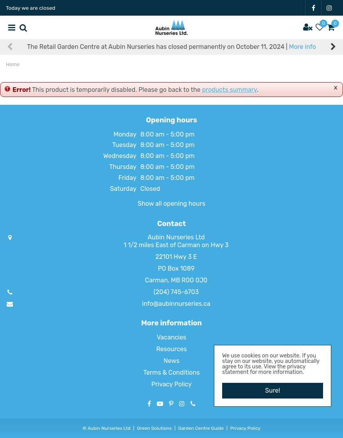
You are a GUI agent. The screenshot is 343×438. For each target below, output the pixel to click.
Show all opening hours (171, 203)
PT (171, 403)
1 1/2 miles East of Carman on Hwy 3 (176, 245)
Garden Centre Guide (201, 428)
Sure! (272, 390)
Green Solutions (154, 428)
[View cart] (331, 27)
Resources (171, 349)
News (171, 360)
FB (313, 8)
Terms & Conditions (171, 372)
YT (160, 403)
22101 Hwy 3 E (176, 256)
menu (12, 27)
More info (302, 46)
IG (329, 8)
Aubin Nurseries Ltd (176, 237)
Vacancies (172, 337)
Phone (193, 403)
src (23, 27)
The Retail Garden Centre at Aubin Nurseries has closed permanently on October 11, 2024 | (171, 46)
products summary (229, 89)
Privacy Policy (171, 384)
